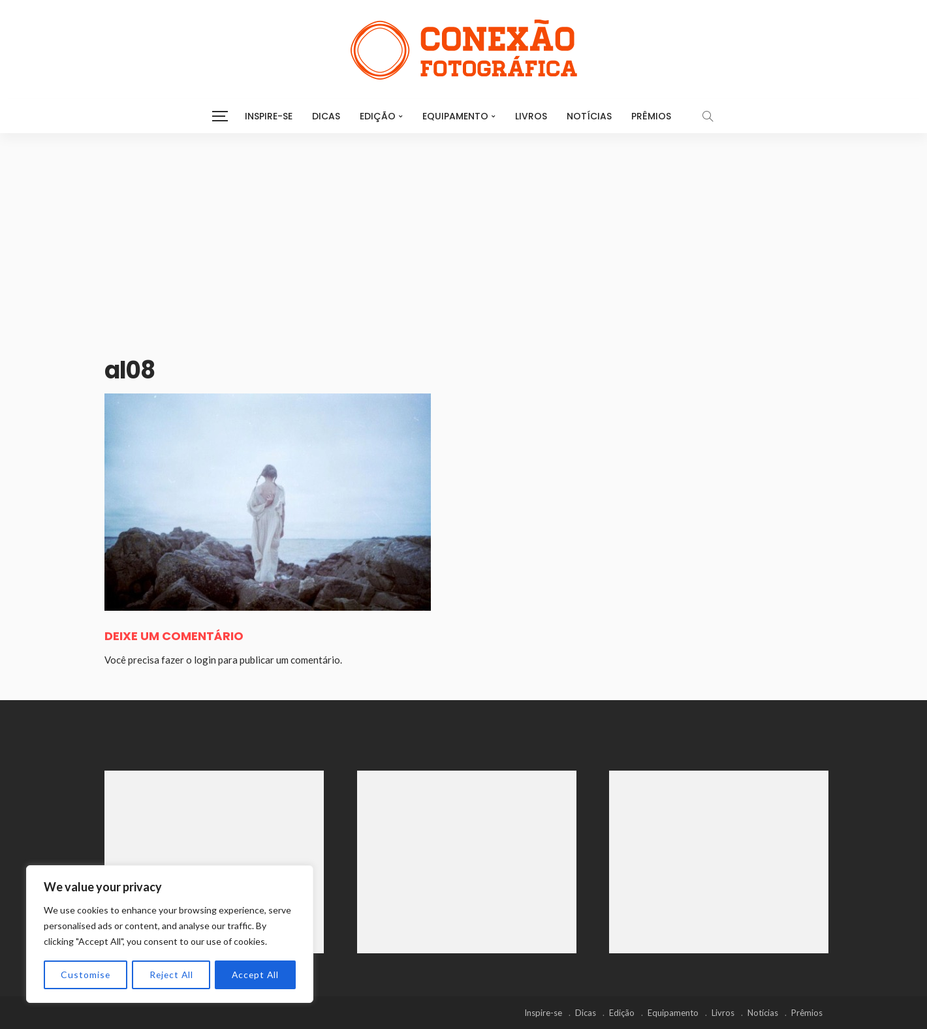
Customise (85, 974)
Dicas (326, 116)
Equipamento (455, 116)
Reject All (170, 974)
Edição (378, 116)
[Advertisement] (463, 231)
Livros (531, 116)
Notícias (589, 116)
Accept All (254, 974)
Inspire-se (268, 116)
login (205, 660)
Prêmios (651, 116)
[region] (169, 934)
